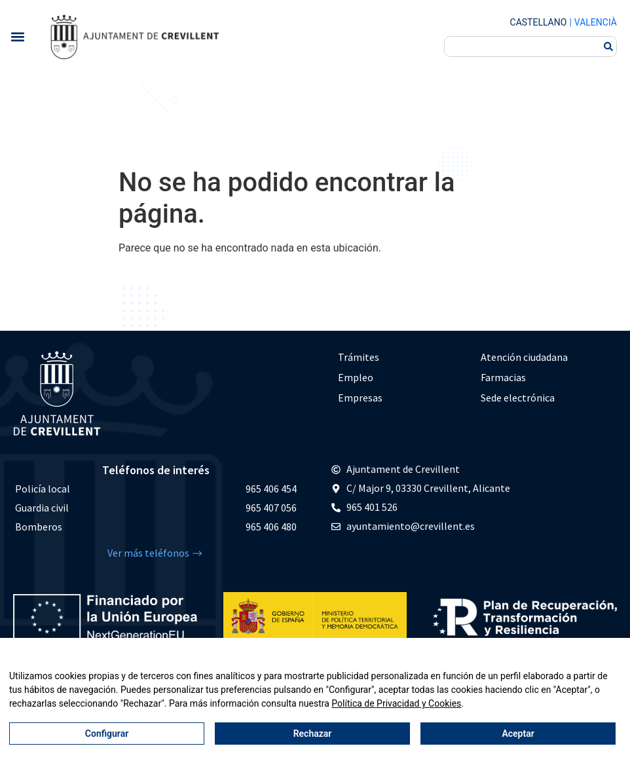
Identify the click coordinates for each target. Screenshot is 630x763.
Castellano (538, 22)
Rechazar (312, 733)
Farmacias (503, 377)
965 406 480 (271, 526)
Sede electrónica (518, 397)
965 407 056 (271, 507)
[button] (17, 36)
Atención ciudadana (524, 356)
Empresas (360, 397)
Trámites (358, 356)
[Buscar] (608, 46)
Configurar (106, 733)
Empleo (355, 377)
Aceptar (518, 733)
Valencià (595, 22)
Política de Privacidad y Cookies (396, 703)
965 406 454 (271, 488)
